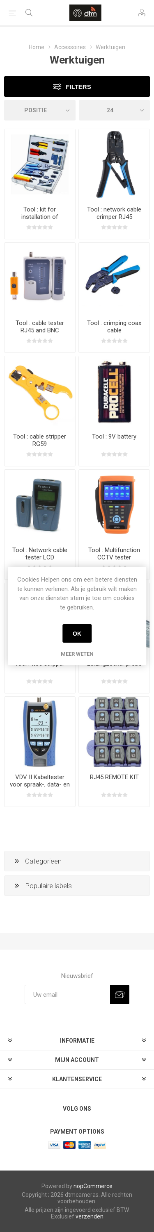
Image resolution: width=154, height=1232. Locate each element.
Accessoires (70, 47)
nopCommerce (93, 1186)
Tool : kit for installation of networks (39, 217)
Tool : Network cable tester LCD (39, 553)
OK (77, 633)
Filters (78, 86)
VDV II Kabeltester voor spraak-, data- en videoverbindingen (40, 784)
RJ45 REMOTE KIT (114, 777)
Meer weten (77, 654)
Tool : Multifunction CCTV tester (114, 553)
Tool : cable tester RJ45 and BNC (40, 326)
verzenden (89, 1216)
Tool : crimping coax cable (114, 326)
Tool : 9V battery (114, 436)
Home (36, 47)
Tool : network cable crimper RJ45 (114, 213)
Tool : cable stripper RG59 (39, 440)
